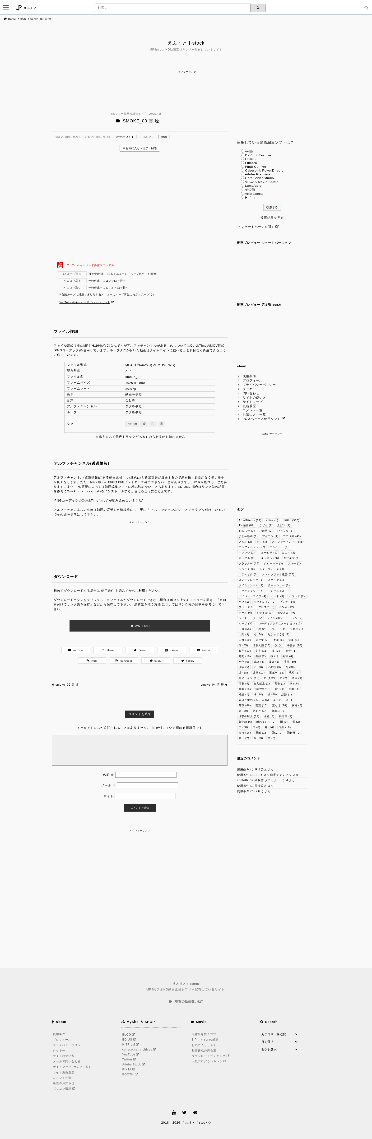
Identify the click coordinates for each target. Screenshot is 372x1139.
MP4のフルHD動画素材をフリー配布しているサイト (186, 986)
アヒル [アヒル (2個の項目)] (245, 541)
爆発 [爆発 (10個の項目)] (259, 672)
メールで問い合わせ (67, 1061)
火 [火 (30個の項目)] (258, 667)
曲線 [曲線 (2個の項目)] (261, 656)
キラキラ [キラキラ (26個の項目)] (270, 558)
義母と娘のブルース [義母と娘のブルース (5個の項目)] (254, 699)
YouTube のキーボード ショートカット (85, 302)
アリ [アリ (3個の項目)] (261, 541)
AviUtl (249, 151)
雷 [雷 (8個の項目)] (256, 727)
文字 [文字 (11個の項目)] (262, 650)
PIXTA (129, 1069)
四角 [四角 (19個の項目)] (245, 639)
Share (108, 650)
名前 (108, 774)
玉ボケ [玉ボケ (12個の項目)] (276, 672)
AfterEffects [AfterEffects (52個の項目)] (250, 520)
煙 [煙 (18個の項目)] (243, 672)
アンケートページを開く (256, 226)
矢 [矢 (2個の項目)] (283, 678)
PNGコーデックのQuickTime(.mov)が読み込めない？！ (97, 500)
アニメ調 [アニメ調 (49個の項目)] (292, 536)
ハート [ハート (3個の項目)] (277, 596)
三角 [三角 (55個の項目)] (245, 629)
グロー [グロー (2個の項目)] (294, 563)
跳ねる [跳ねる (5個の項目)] (279, 710)
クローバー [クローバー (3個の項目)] (273, 563)
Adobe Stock (134, 1064)
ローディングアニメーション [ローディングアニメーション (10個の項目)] (280, 623)
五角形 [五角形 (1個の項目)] (296, 629)
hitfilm (132, 424)
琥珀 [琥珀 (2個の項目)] (294, 672)
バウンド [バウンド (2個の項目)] (297, 596)
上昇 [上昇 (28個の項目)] (262, 629)
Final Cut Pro (255, 166)
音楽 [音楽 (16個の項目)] (285, 727)
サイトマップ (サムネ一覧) (71, 1067)
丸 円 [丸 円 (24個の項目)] (278, 629)
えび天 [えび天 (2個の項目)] (284, 525)
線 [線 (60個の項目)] (272, 694)
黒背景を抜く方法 (147, 604)
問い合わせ (251, 393)
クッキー (249, 389)
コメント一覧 (253, 410)
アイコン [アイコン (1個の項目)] (270, 536)
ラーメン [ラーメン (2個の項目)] (294, 618)
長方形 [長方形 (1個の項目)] (286, 716)
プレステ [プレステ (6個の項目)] (266, 607)
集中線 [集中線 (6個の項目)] (245, 721)
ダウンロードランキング (211, 1056)
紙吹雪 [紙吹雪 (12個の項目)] (263, 689)
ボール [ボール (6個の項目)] (245, 612)
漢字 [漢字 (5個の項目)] (244, 667)
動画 (23, 19)
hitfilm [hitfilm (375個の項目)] (291, 520)
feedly (156, 660)
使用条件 (107, 590)
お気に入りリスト (204, 1045)
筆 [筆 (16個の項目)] (294, 683)
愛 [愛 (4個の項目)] (279, 645)
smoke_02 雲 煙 (67, 684)
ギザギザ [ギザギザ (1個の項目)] (292, 558)
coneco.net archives (140, 1049)
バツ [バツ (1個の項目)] (244, 601)
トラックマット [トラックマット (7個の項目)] (251, 590)
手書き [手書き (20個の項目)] (294, 645)
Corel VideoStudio (259, 178)
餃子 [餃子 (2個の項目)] (244, 738)
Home (12, 19)
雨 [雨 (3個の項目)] (284, 721)
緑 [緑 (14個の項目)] (258, 694)
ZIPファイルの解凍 (205, 1039)
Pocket (203, 650)
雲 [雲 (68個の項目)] (243, 727)
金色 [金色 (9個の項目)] (269, 716)
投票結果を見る (272, 217)
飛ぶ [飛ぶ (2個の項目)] (277, 732)
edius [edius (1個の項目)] (272, 520)
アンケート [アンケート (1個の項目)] (279, 547)
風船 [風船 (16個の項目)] (262, 732)
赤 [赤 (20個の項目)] (243, 710)
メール (108, 785)
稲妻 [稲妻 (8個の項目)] (244, 683)
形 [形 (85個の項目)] (243, 645)
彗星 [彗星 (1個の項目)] (293, 639)
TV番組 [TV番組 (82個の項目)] (247, 525)
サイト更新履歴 (63, 1072)
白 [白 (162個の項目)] (269, 678)
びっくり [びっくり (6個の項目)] (285, 530)
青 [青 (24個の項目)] (269, 727)
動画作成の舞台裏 (204, 1050)
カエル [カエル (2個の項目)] (288, 552)
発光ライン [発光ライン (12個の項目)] (249, 678)
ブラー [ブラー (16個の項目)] (246, 607)
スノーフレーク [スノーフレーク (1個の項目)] (251, 579)
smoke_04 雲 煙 (212, 684)
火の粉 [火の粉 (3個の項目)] (274, 667)
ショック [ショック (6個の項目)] (247, 568)
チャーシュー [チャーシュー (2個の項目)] (279, 585)
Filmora (251, 163)
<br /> (140, 206)
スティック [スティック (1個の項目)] (248, 574)
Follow (187, 660)
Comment (124, 660)
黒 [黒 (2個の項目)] (271, 738)
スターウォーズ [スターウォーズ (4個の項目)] (271, 568)
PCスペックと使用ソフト (262, 419)
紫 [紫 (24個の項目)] (279, 689)
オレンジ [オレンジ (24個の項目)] (248, 552)
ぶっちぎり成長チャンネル (273, 774)
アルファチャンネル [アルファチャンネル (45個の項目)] (288, 541)
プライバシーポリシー (259, 384)
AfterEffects (254, 193)
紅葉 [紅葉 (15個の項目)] (245, 689)
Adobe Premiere (257, 174)
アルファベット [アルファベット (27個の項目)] (252, 547)
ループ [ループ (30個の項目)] (246, 623)
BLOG (129, 1034)
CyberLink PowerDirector (265, 170)
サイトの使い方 (254, 397)
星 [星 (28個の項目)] (277, 650)
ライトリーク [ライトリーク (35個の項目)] (250, 618)
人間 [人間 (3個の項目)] (244, 634)
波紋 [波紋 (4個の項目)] (259, 661)
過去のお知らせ (63, 1083)
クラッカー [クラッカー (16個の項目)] (249, 563)
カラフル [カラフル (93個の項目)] (248, 558)
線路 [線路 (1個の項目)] (286, 694)
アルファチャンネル (166, 509)
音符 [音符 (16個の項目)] (245, 732)
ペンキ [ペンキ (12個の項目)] (286, 607)
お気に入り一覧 (254, 414)
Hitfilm (250, 197)
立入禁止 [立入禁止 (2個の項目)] (262, 683)
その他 (250, 189)
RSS (92, 660)
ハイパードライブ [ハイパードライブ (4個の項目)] (252, 596)
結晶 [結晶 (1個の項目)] (244, 694)
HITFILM (131, 1044)
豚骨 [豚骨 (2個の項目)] (297, 705)
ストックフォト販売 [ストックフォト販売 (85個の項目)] (278, 574)
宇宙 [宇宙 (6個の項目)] (278, 639)
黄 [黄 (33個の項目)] (258, 738)
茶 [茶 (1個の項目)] (290, 699)
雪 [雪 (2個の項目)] (296, 721)
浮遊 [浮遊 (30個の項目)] (290, 661)
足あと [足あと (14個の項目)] (260, 710)
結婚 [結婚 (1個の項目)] (294, 689)
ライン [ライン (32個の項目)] (274, 618)
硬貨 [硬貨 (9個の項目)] (297, 678)
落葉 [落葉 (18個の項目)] (262, 705)
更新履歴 (249, 406)
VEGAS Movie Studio (262, 182)
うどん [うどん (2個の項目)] (266, 525)
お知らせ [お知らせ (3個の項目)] (247, 530)
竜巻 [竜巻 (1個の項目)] (279, 683)
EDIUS (250, 159)
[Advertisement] (186, 84)
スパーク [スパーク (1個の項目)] (276, 579)
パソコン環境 (65, 1088)
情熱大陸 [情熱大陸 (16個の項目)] (262, 645)
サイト (109, 796)
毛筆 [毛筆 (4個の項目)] (288, 656)
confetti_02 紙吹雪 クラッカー (258, 780)
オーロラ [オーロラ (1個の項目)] (269, 552)
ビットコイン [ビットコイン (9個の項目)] (265, 601)
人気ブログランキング (210, 1061)
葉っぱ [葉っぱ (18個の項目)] (279, 705)
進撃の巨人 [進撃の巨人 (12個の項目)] (249, 716)
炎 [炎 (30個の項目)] (290, 667)
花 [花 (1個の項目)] (277, 699)
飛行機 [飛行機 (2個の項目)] (294, 732)
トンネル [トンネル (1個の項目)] (276, 590)
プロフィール (253, 380)
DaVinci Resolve (258, 155)
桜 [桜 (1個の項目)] (274, 656)
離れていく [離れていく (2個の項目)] (266, 721)
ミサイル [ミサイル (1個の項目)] (264, 612)
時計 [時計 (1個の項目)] (291, 650)
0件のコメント (125, 136)
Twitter (130, 1059)
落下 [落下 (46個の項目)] (245, 705)
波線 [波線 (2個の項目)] (274, 661)
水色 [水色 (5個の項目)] (244, 661)
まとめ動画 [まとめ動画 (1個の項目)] (248, 536)
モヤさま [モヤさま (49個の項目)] (286, 612)
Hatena (172, 650)
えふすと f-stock (186, 43)
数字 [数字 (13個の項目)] (245, 650)
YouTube (76, 650)
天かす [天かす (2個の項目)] (262, 639)
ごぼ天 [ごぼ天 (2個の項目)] (266, 530)
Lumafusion (254, 185)
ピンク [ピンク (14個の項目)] (287, 601)
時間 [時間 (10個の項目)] (245, 656)
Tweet (140, 650)
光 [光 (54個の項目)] (258, 634)
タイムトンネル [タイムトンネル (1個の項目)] (251, 585)
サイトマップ (253, 402)
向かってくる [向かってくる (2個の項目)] (279, 634)
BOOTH (130, 1074)
